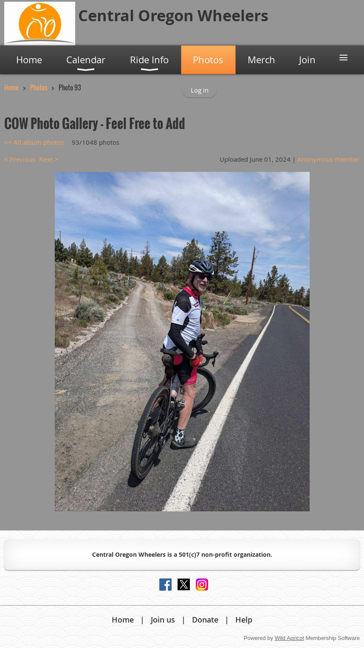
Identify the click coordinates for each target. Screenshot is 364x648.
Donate (205, 619)
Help (243, 619)
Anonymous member (328, 159)
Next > (48, 159)
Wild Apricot (289, 638)
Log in (200, 90)
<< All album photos (34, 142)
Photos (38, 87)
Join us (163, 619)
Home (11, 87)
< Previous (19, 159)
